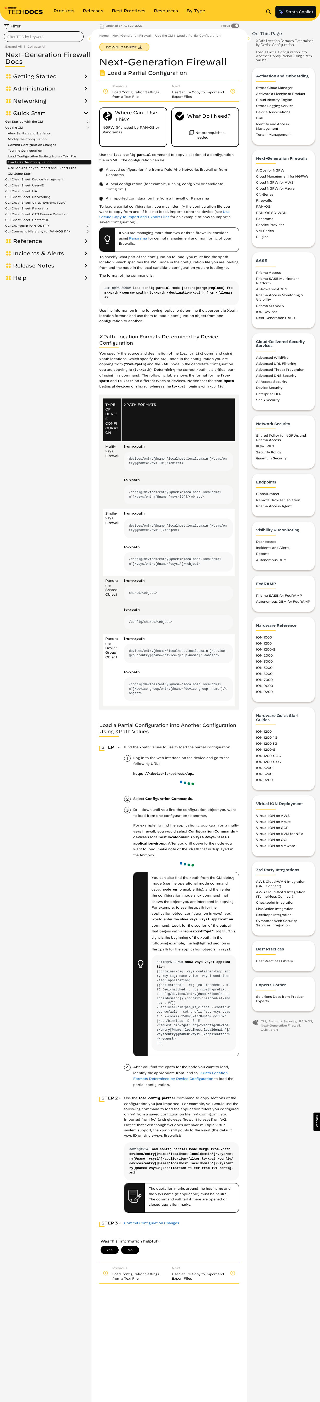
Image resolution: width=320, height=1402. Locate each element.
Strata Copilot (295, 12)
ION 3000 (264, 661)
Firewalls (264, 200)
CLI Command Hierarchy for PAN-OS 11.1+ (38, 231)
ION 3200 (264, 667)
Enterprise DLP (268, 394)
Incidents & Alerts (38, 253)
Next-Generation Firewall (132, 35)
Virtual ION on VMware (275, 845)
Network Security (282, 1021)
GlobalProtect (267, 493)
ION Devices (266, 312)
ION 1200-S (265, 649)
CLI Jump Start (20, 173)
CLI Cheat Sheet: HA (21, 191)
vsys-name (216, 837)
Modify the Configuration (27, 139)
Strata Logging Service (275, 105)
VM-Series (265, 230)
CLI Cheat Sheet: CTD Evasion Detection (36, 214)
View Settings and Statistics (29, 133)
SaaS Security (268, 400)
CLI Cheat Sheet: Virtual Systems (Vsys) (36, 202)
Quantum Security (271, 458)
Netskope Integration (274, 914)
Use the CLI (14, 127)
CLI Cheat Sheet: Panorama (26, 208)
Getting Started (35, 76)
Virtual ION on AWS (273, 815)
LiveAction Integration (274, 908)
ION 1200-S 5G (268, 761)
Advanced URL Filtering (276, 363)
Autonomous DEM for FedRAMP (283, 601)
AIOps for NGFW (270, 170)
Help (19, 278)
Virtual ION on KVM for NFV (279, 833)
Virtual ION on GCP (272, 827)
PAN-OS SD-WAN (271, 212)
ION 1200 (264, 643)
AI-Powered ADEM (272, 289)
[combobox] (44, 36)
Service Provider (270, 224)
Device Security (269, 387)
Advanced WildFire (272, 357)
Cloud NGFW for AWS (275, 182)
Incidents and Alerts (272, 547)
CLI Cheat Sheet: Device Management (34, 179)
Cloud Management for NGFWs (282, 176)
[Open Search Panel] (270, 11)
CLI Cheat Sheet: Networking (27, 196)
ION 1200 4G (266, 737)
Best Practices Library (274, 961)
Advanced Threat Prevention (280, 369)
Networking (29, 101)
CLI (263, 1021)
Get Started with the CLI (24, 121)
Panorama (138, 238)
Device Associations (273, 112)
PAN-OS (263, 206)
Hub (259, 118)
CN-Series (265, 194)
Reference (27, 241)
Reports (262, 553)
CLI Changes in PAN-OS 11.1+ (27, 225)
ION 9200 (264, 691)
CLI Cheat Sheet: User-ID (24, 185)
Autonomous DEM (271, 560)
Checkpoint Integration (275, 902)
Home (104, 35)
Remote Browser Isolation (278, 500)
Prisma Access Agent (274, 506)
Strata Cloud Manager (274, 87)
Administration (34, 89)
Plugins (262, 236)
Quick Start (29, 113)
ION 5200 (264, 673)
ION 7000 (264, 679)
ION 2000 (264, 655)
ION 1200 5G (266, 743)
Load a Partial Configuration (29, 162)
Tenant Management (273, 134)
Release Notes (33, 266)
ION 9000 (264, 685)
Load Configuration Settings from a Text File (42, 156)
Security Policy (268, 452)
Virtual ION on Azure (273, 821)
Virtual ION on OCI (271, 839)
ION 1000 (264, 637)
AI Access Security (271, 381)
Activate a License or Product (280, 93)
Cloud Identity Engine (274, 99)
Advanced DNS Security (276, 375)
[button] (316, 1122)
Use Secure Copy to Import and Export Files (42, 167)
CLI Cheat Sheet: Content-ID (27, 219)
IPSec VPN (265, 446)
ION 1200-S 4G (268, 755)
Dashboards (266, 541)
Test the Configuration (25, 150)
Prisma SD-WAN (270, 305)
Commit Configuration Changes (32, 144)
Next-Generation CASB (275, 318)
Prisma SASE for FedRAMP (279, 595)
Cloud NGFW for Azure (275, 188)
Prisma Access (268, 272)
